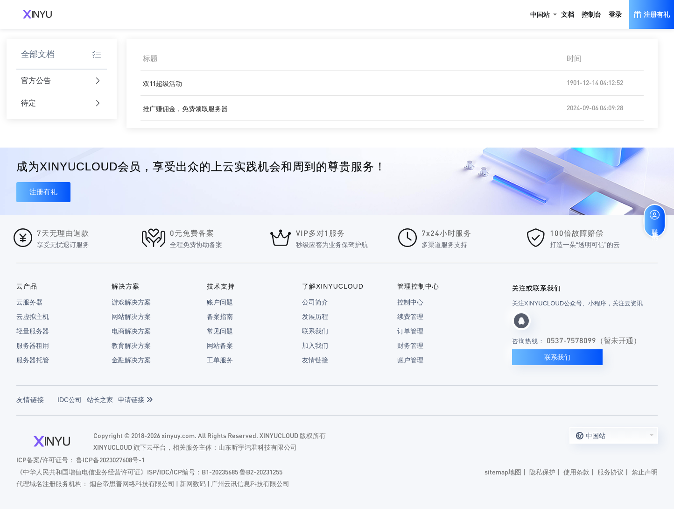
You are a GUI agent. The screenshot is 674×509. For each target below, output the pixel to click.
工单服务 (220, 360)
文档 (567, 14)
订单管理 (410, 331)
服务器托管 (32, 360)
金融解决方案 (131, 360)
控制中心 (410, 302)
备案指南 (220, 316)
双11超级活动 (162, 83)
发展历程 (315, 316)
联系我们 (315, 331)
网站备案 (220, 345)
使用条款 (576, 471)
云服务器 (29, 302)
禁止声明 (645, 471)
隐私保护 (542, 471)
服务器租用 (32, 345)
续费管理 (410, 316)
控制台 (591, 14)
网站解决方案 (131, 316)
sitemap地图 (502, 471)
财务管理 (410, 345)
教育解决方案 (131, 345)
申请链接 (135, 399)
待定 (60, 103)
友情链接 (315, 360)
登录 (615, 14)
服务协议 (610, 471)
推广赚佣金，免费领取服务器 (185, 108)
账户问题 (220, 302)
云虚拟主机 (32, 316)
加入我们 (315, 345)
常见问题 (220, 331)
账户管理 (410, 360)
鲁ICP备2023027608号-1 (110, 459)
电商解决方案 (131, 331)
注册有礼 (43, 192)
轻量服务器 (32, 331)
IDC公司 (69, 399)
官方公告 (60, 81)
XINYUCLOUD (37, 14)
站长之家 (100, 399)
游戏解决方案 (131, 302)
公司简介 (315, 302)
